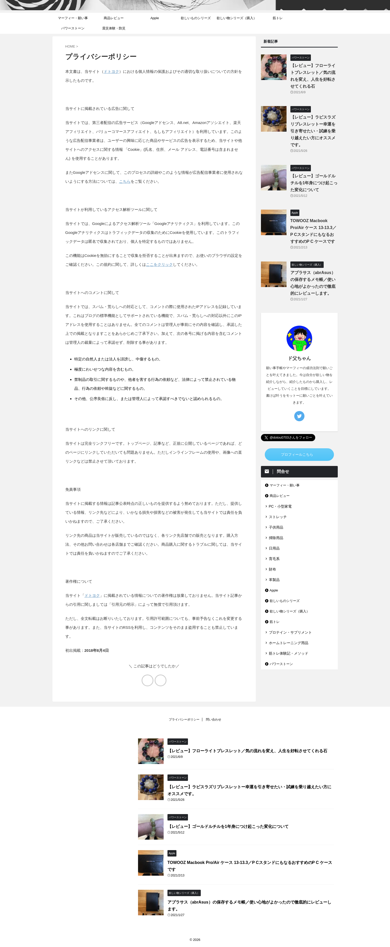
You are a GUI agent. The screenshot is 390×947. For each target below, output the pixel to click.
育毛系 (274, 559)
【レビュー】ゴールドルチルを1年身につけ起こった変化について (314, 183)
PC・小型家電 (280, 506)
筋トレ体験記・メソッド (288, 653)
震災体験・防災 (113, 28)
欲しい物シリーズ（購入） (237, 18)
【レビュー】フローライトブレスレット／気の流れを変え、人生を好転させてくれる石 (247, 751)
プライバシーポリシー (184, 719)
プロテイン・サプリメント (290, 632)
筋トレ (278, 18)
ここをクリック (159, 264)
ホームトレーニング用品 (288, 643)
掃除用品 (276, 538)
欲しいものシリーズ (196, 18)
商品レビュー (114, 18)
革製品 (274, 580)
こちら (125, 181)
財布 (272, 569)
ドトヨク (111, 71)
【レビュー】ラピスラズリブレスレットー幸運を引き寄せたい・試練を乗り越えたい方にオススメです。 (312, 131)
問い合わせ (213, 719)
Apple (154, 18)
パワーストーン (73, 28)
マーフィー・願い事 (73, 18)
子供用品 (276, 527)
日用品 (274, 548)
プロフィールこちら (297, 455)
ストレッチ (278, 517)
